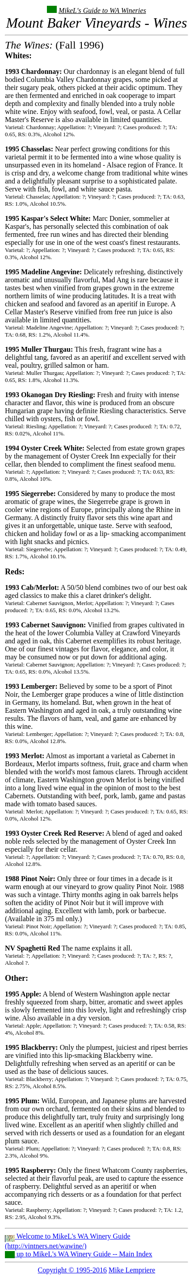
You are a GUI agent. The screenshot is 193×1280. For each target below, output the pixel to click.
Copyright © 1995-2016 (72, 1270)
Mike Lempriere (132, 1270)
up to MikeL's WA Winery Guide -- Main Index (78, 1254)
